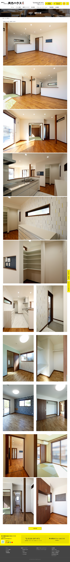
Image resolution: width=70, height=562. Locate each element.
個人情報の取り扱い (55, 554)
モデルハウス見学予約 (55, 551)
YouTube (12, 542)
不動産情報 (51, 7)
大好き (23, 551)
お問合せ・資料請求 (55, 552)
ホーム (7, 548)
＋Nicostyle (24, 552)
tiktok (8, 542)
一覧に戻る (35, 528)
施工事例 (7, 551)
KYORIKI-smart (25, 549)
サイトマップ (54, 555)
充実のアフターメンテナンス (41, 548)
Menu (67, 3)
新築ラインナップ (24, 548)
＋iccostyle (24, 554)
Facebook (10, 542)
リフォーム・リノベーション (41, 549)
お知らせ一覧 (54, 549)
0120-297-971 (39, 2)
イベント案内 (8, 549)
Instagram (6, 542)
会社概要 (53, 548)
